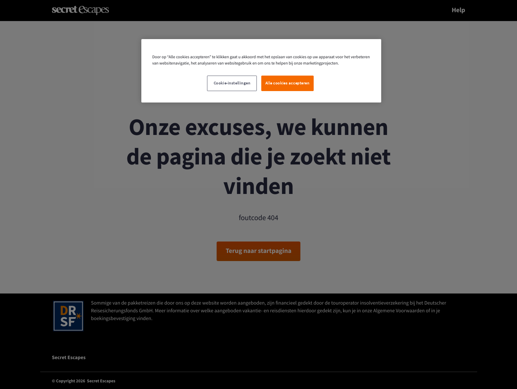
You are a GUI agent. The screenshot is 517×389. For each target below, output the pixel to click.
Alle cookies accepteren (287, 83)
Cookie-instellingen (232, 83)
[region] (261, 71)
